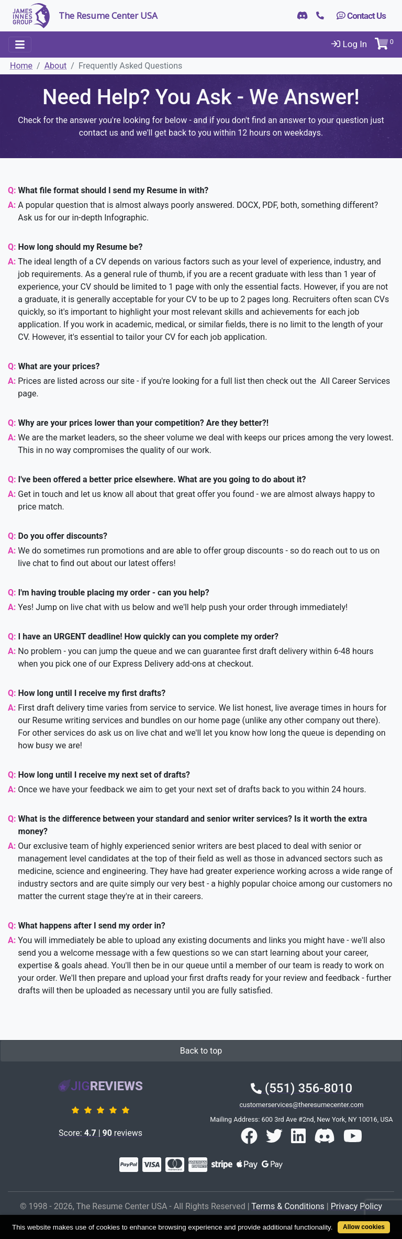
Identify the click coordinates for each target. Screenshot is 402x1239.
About (55, 66)
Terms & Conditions (288, 1206)
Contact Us (361, 15)
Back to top (201, 1051)
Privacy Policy (357, 1206)
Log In (349, 44)
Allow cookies (364, 1227)
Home (21, 66)
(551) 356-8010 (301, 1088)
